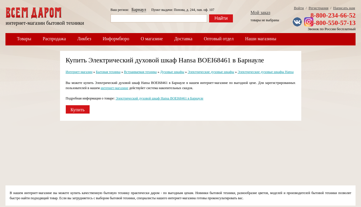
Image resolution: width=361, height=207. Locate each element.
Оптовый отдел (219, 38)
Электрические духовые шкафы (211, 72)
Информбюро (116, 38)
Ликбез (84, 38)
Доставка (183, 38)
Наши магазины (260, 38)
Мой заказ (260, 12)
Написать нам (344, 8)
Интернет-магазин (79, 72)
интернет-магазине (114, 88)
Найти (221, 18)
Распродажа (54, 38)
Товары (24, 38)
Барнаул (139, 9)
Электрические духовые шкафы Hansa (266, 72)
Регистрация (319, 8)
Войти (299, 8)
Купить (78, 109)
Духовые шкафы (172, 72)
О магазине (152, 38)
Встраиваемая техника (140, 72)
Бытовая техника (108, 72)
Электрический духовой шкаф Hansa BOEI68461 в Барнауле (160, 98)
